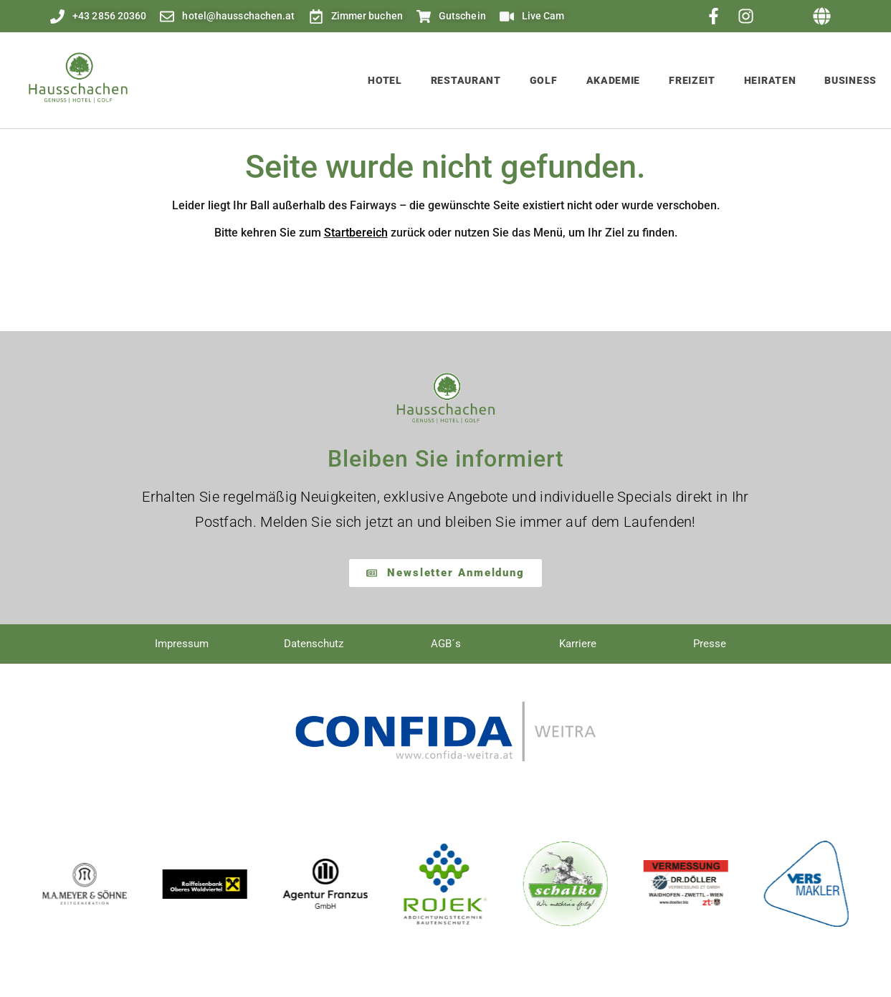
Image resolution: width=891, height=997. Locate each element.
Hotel (385, 80)
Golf (544, 80)
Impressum (182, 643)
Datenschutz (313, 643)
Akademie (613, 80)
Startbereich (356, 232)
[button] (822, 16)
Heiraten (770, 80)
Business (850, 80)
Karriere (577, 643)
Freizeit (692, 80)
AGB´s (446, 643)
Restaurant (466, 80)
